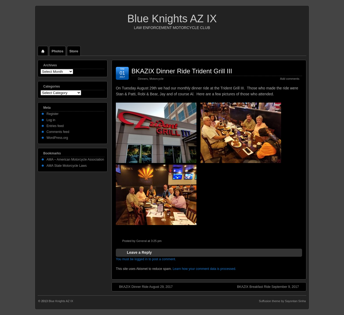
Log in (50, 120)
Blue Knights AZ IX (172, 18)
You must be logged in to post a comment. (146, 259)
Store (73, 51)
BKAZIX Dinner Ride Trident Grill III (181, 71)
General (141, 240)
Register (52, 114)
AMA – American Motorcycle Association (75, 159)
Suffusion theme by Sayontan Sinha (282, 301)
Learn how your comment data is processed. (204, 269)
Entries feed (55, 126)
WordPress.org (57, 138)
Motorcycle (156, 78)
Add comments (289, 78)
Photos (57, 51)
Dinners (143, 78)
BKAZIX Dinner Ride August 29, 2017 (143, 286)
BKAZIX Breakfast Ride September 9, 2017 (270, 286)
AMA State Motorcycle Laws (66, 166)
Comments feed (57, 132)
